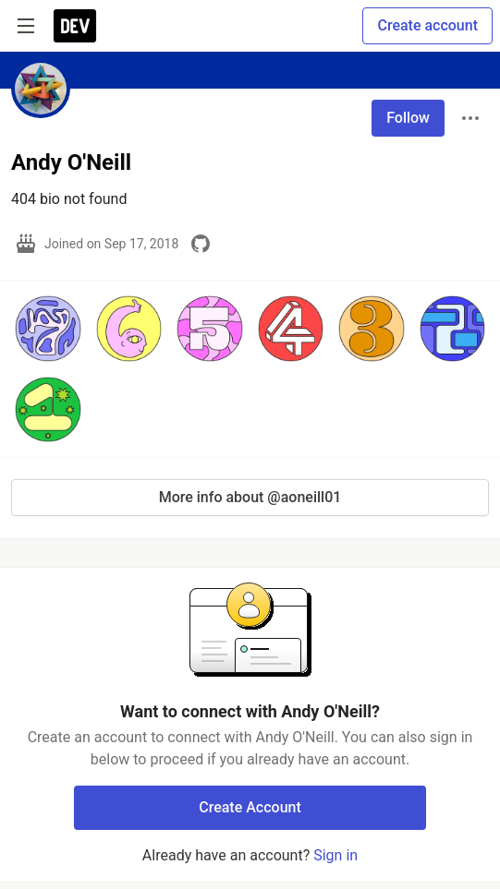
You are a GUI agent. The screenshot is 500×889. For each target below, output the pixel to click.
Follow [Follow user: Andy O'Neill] (408, 117)
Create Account (250, 807)
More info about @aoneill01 (250, 497)
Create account (427, 25)
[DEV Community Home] (75, 25)
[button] (48, 328)
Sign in (335, 855)
